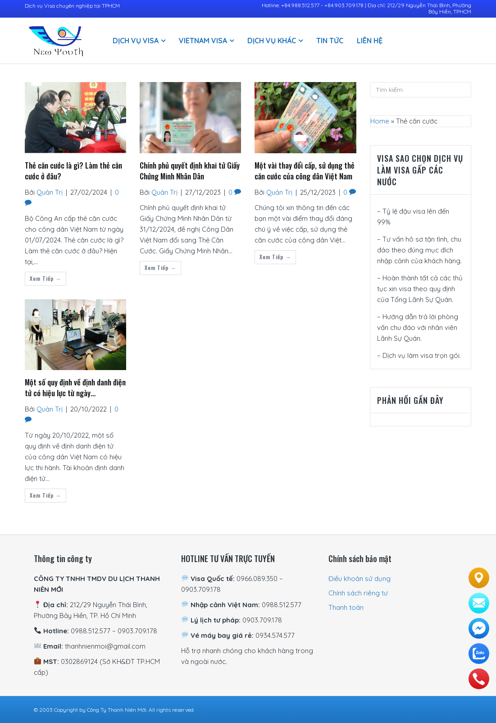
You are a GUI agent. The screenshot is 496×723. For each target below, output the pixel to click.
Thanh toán (346, 607)
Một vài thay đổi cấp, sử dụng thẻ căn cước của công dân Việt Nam (305, 171)
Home (379, 121)
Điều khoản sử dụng (359, 578)
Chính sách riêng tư (358, 593)
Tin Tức (329, 40)
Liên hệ (369, 40)
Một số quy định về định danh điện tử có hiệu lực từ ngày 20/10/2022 (75, 388)
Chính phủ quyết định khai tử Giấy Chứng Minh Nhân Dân (190, 171)
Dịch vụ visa (136, 40)
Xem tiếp (45, 278)
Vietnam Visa (203, 40)
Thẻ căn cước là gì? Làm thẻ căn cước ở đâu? (73, 171)
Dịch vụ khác (271, 40)
